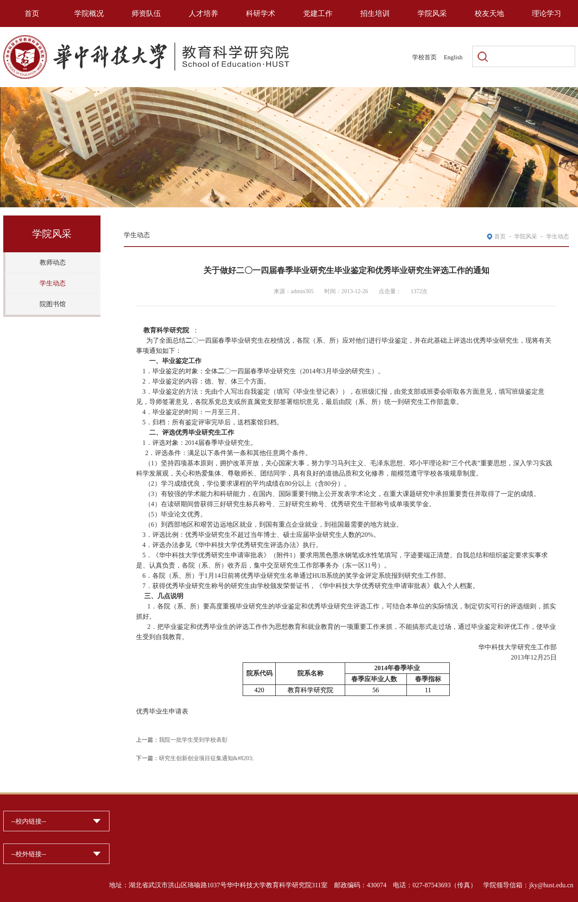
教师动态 (53, 262)
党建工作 (318, 13)
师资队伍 (146, 13)
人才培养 (203, 13)
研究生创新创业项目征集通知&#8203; (206, 758)
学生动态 (53, 283)
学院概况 (89, 13)
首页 (32, 13)
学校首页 (424, 57)
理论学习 (546, 13)
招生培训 (375, 13)
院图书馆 (53, 304)
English (453, 57)
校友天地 (489, 13)
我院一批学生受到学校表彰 (193, 740)
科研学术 (260, 13)
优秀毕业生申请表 (162, 711)
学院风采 (432, 13)
